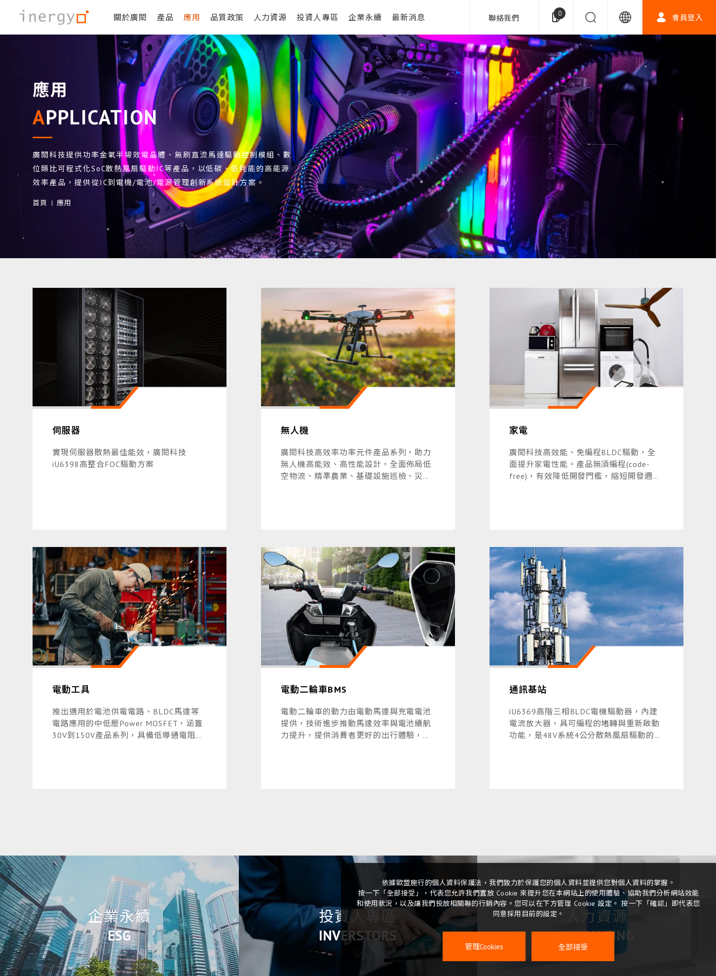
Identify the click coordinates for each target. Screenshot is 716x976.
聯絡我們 (504, 18)
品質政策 (227, 17)
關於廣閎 (130, 17)
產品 (165, 17)
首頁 (40, 202)
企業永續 (365, 17)
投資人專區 (318, 17)
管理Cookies (484, 946)
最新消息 (408, 17)
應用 (192, 17)
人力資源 (270, 17)
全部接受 (573, 946)
